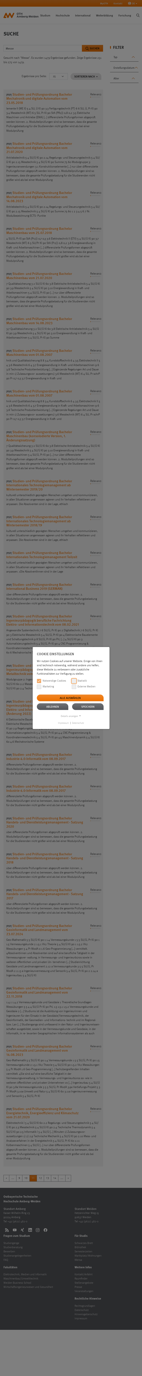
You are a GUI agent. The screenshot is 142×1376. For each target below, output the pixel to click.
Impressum (63, 723)
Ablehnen (52, 707)
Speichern (87, 707)
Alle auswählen (70, 698)
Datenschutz (78, 723)
